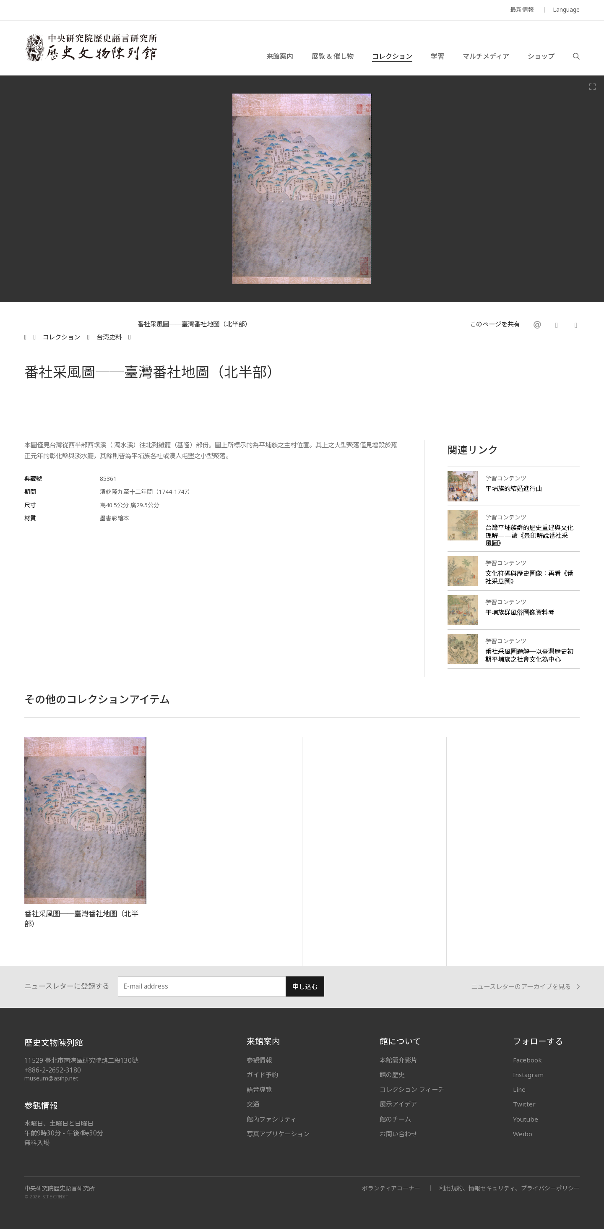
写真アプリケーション (278, 1134)
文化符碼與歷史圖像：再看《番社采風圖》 (529, 577)
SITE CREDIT (55, 1196)
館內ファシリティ (272, 1119)
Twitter (524, 1104)
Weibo (522, 1134)
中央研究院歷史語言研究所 (59, 1188)
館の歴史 (392, 1074)
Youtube (525, 1119)
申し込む (305, 986)
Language (566, 9)
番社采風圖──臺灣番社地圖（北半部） (194, 325)
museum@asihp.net (51, 1078)
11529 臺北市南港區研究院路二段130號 (81, 1060)
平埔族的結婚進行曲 (513, 488)
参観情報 (259, 1060)
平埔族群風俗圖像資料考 (520, 612)
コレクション (392, 56)
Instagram (528, 1074)
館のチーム (395, 1119)
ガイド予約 (262, 1074)
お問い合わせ (398, 1134)
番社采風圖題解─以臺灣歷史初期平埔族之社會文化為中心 (529, 655)
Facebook (527, 1060)
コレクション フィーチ (412, 1089)
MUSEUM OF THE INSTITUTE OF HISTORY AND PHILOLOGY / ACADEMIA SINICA (107, 10)
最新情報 (522, 9)
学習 (437, 56)
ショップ (541, 56)
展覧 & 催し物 (333, 56)
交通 (253, 1104)
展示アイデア (398, 1104)
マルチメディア (486, 56)
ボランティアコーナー (391, 1188)
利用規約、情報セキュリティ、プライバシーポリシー (509, 1188)
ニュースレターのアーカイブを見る (525, 987)
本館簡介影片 (398, 1060)
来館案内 (279, 56)
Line (519, 1089)
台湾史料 (109, 337)
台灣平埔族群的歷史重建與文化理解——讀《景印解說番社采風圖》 (529, 535)
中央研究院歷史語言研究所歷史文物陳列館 (90, 48)
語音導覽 (259, 1089)
